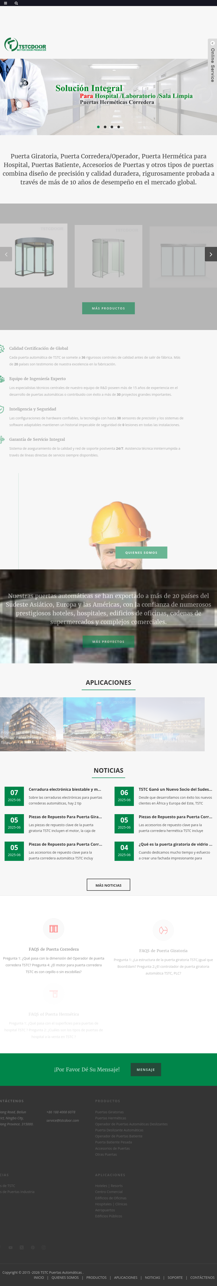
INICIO (39, 1277)
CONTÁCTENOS (202, 1277)
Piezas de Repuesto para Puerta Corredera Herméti (176, 816)
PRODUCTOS (96, 1277)
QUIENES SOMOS (161, 552)
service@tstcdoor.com (53, 1120)
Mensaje (148, 1069)
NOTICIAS (152, 1277)
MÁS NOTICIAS (108, 885)
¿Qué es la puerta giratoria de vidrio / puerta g (176, 844)
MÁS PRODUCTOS (108, 312)
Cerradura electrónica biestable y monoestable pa (66, 789)
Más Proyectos (108, 645)
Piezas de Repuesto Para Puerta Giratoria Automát (66, 816)
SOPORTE (175, 1277)
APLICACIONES (125, 1277)
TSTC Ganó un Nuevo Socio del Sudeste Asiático (176, 789)
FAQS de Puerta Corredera (54, 952)
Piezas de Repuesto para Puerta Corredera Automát (66, 844)
